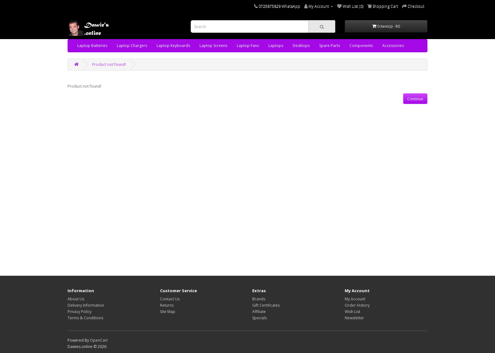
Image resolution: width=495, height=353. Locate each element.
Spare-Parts (329, 45)
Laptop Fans (248, 45)
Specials (259, 318)
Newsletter (354, 318)
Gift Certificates (266, 305)
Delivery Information (86, 305)
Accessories (393, 45)
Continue (415, 98)
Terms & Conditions (85, 318)
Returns (167, 305)
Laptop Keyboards (173, 45)
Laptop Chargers (132, 45)
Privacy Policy (80, 311)
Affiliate (259, 311)
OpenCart (99, 340)
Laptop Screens (213, 45)
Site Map (167, 311)
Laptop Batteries (92, 45)
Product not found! (109, 64)
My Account (355, 299)
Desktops (301, 45)
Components (361, 45)
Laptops (275, 45)
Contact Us (170, 299)
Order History (357, 305)
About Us (76, 299)
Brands (258, 299)
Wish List (352, 311)
